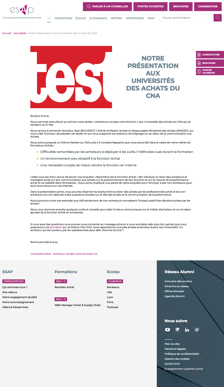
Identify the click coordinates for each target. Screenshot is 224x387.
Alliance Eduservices (15, 307)
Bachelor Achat (64, 287)
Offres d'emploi (174, 291)
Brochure (181, 6)
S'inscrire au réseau (177, 286)
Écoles (81, 18)
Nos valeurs (9, 292)
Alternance (98, 18)
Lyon (110, 297)
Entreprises (135, 18)
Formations (63, 18)
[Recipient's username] (186, 18)
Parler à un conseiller (107, 7)
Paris (110, 302)
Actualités (20, 33)
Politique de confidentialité (182, 353)
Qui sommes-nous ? (14, 287)
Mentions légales (175, 348)
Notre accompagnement (18, 302)
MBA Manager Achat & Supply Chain (78, 305)
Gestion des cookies (177, 358)
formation (56, 227)
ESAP (151, 18)
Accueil (6, 33)
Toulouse (112, 307)
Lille (109, 292)
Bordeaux (113, 287)
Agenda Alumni (174, 296)
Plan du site (172, 343)
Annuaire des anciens (178, 281)
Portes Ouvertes (150, 6)
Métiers (116, 18)
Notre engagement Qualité (19, 297)
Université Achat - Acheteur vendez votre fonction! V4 (63, 253)
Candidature (208, 6)
